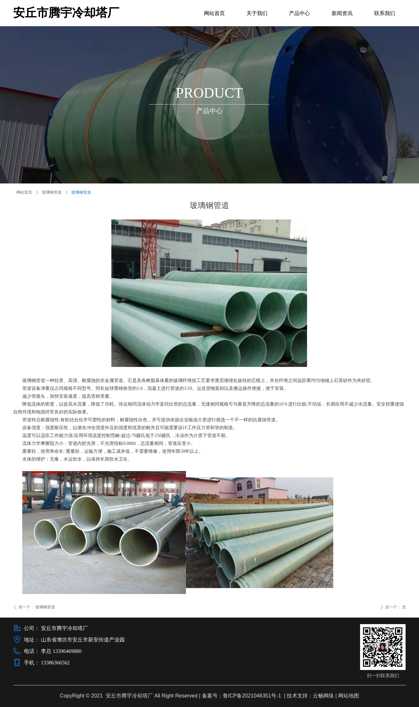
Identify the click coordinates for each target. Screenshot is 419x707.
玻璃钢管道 (52, 192)
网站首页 (24, 192)
